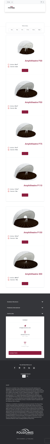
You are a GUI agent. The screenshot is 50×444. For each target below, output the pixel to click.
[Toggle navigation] (10, 2)
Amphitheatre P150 (33, 232)
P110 (28, 29)
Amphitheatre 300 (33, 274)
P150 (33, 29)
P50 (17, 29)
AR (27, 376)
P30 (12, 29)
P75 (22, 29)
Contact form (13, 353)
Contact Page (25, 346)
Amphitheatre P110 (33, 185)
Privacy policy (30, 438)
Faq (25, 344)
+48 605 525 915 (25, 334)
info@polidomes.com (25, 328)
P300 (39, 29)
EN (24, 376)
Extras (10, 2)
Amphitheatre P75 (33, 144)
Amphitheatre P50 (33, 102)
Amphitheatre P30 (33, 61)
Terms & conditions (21, 438)
